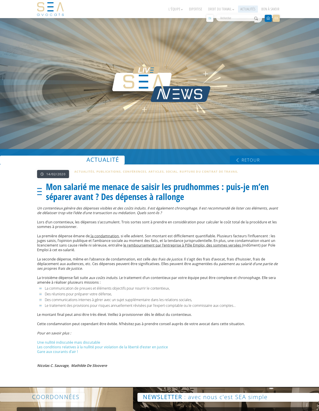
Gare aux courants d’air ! (57, 351)
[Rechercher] (235, 18)
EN (209, 18)
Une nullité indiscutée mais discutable (68, 342)
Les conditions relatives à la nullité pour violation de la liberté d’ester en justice (102, 347)
